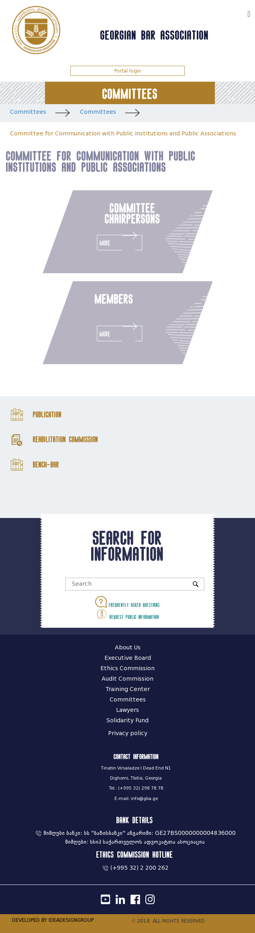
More (119, 240)
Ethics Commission (127, 668)
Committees (28, 112)
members (113, 298)
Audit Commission (127, 678)
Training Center (128, 689)
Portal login (127, 71)
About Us (128, 647)
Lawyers (127, 710)
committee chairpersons (132, 213)
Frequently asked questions (127, 602)
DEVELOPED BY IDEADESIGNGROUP (53, 920)
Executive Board (127, 658)
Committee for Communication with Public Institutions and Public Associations (123, 133)
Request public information (127, 614)
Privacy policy (127, 733)
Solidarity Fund (127, 720)
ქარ (237, 13)
